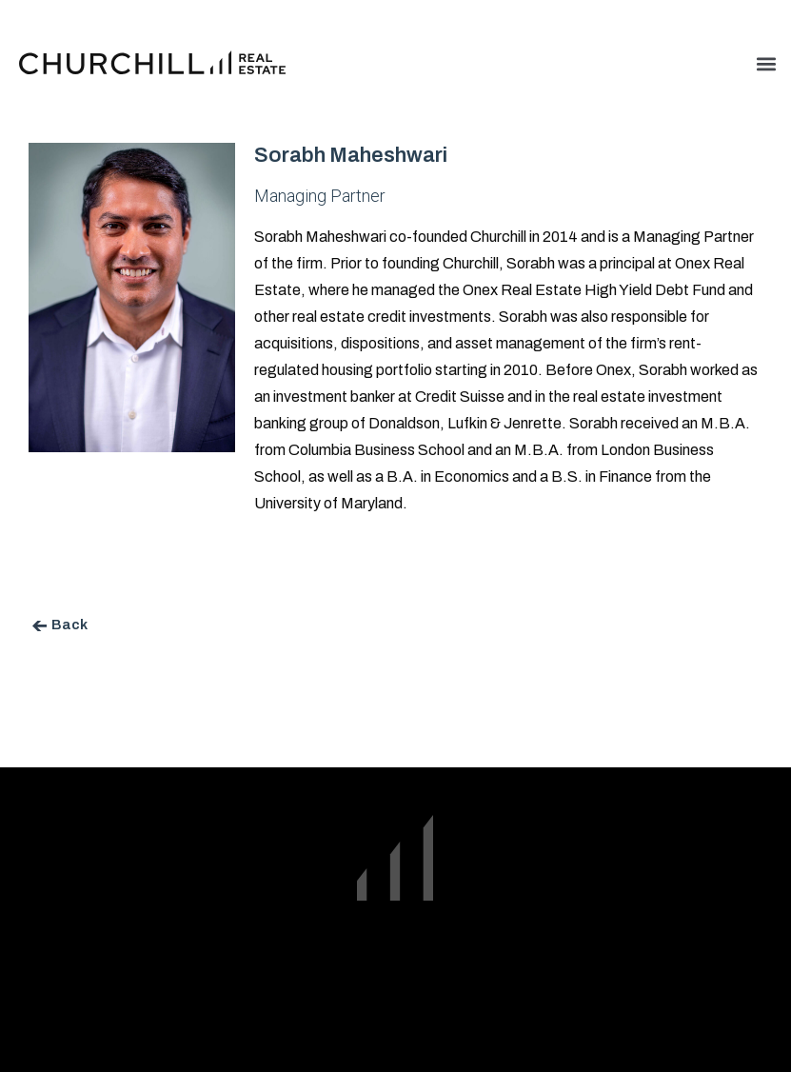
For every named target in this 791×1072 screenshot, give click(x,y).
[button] (765, 63)
